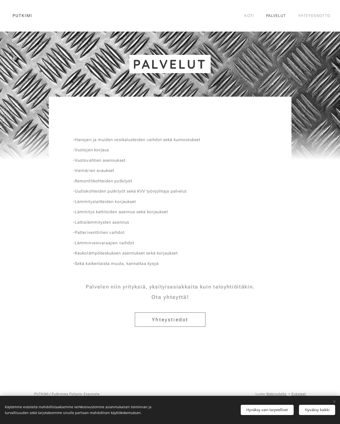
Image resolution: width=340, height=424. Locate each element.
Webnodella (276, 394)
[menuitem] (250, 16)
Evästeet (298, 394)
